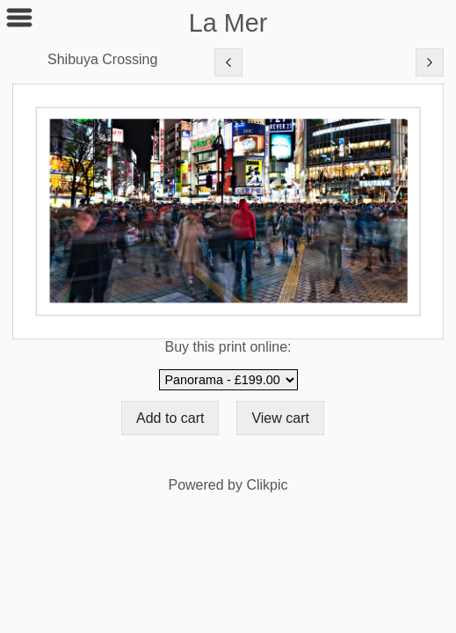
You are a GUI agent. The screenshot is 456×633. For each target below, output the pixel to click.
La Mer (228, 23)
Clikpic (266, 484)
